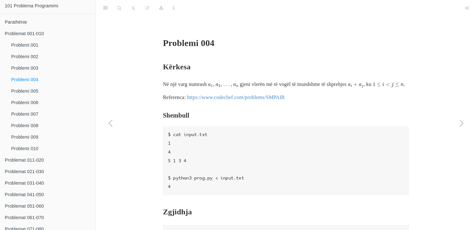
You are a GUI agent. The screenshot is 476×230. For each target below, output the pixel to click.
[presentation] (223, 69)
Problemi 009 (24, 137)
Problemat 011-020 (24, 160)
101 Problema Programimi (31, 5)
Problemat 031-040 (24, 183)
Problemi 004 (24, 79)
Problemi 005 (24, 91)
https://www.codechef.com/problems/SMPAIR (236, 81)
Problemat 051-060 (24, 206)
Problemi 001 (24, 45)
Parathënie (16, 22)
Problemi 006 (24, 102)
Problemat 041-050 (24, 194)
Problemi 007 (24, 114)
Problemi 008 (24, 125)
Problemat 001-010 (24, 33)
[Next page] (461, 123)
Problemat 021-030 (24, 171)
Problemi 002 (24, 56)
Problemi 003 (24, 68)
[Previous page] (110, 123)
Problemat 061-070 (24, 217)
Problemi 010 (24, 148)
